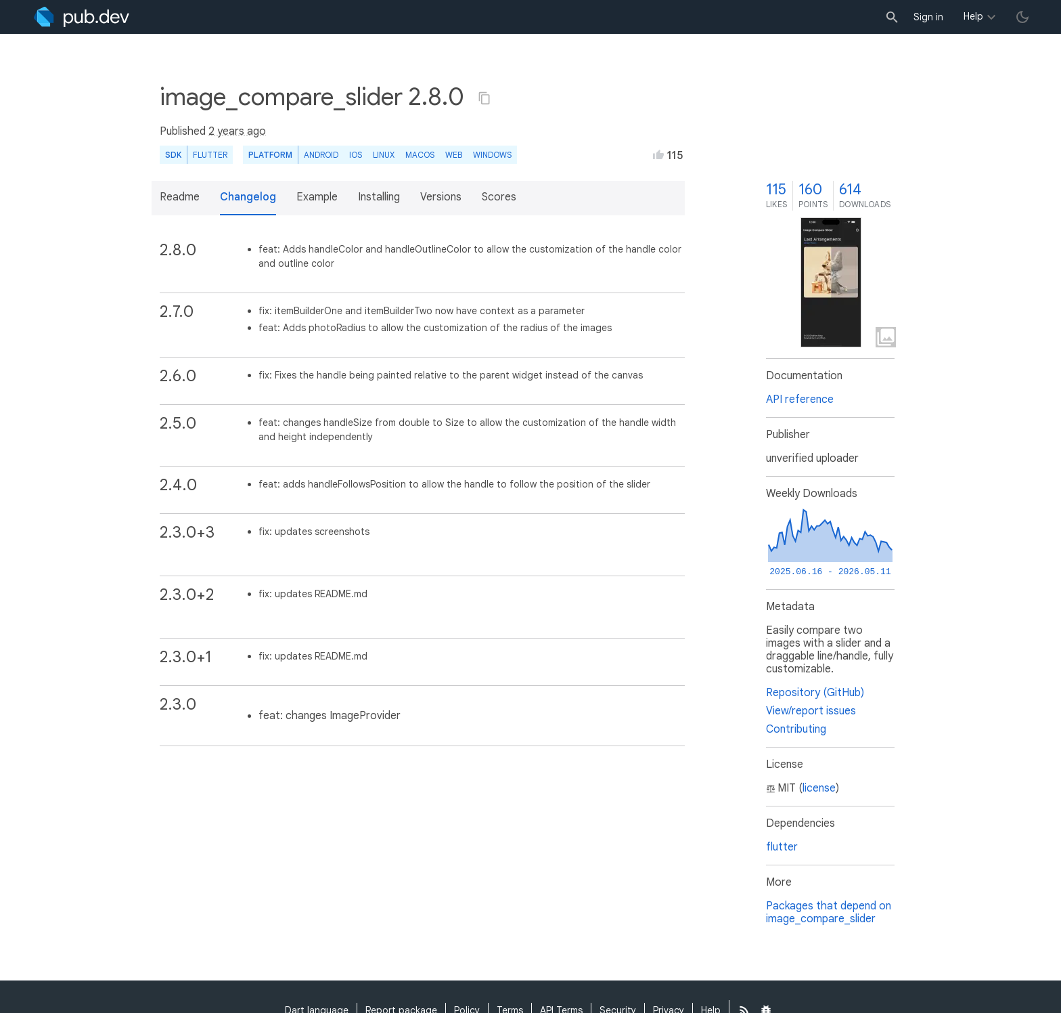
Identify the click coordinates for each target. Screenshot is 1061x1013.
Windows (492, 155)
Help (973, 16)
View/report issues (811, 711)
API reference (800, 399)
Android (321, 155)
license (819, 788)
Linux (383, 155)
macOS (419, 155)
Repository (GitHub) (815, 692)
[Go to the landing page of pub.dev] (81, 17)
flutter (782, 847)
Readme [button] (180, 197)
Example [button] (317, 197)
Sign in (928, 17)
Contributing (796, 729)
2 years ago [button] (237, 131)
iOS (355, 155)
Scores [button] (499, 197)
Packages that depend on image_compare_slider (828, 912)
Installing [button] (379, 197)
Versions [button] (440, 197)
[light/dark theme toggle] (1022, 17)
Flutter (210, 155)
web (453, 155)
